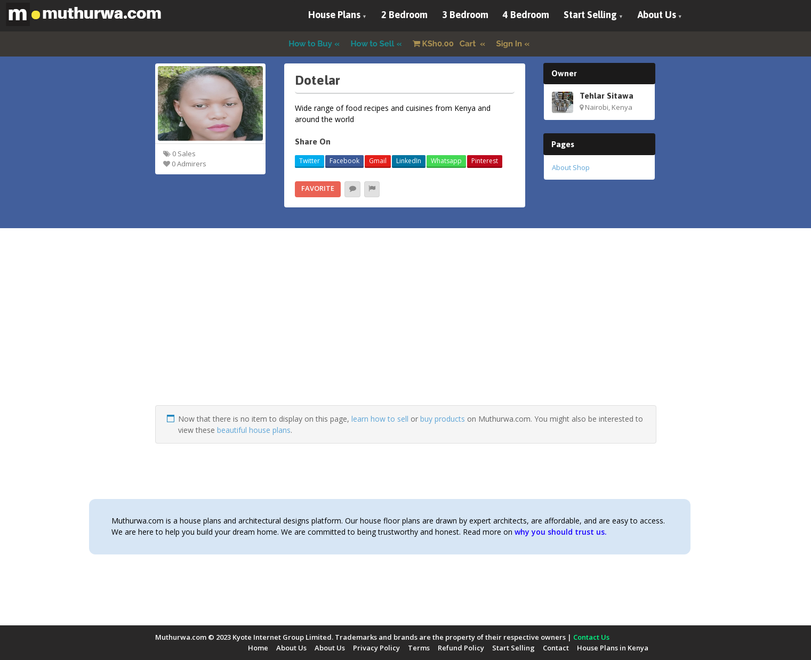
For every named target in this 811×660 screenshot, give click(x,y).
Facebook (344, 160)
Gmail (378, 160)
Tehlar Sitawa (606, 95)
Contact (556, 648)
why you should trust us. (561, 532)
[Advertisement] (405, 330)
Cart (445, 44)
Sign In (509, 44)
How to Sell (373, 44)
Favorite (317, 188)
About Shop (571, 167)
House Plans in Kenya (612, 648)
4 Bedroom (526, 14)
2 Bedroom (404, 14)
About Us (657, 14)
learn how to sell (379, 419)
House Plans (334, 14)
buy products (442, 419)
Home (258, 648)
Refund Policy (461, 648)
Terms (419, 648)
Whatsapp (446, 160)
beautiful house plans (254, 430)
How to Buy (310, 44)
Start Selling (590, 14)
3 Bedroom (465, 14)
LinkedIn (408, 160)
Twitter (309, 160)
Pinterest (484, 160)
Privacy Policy (376, 648)
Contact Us (591, 637)
